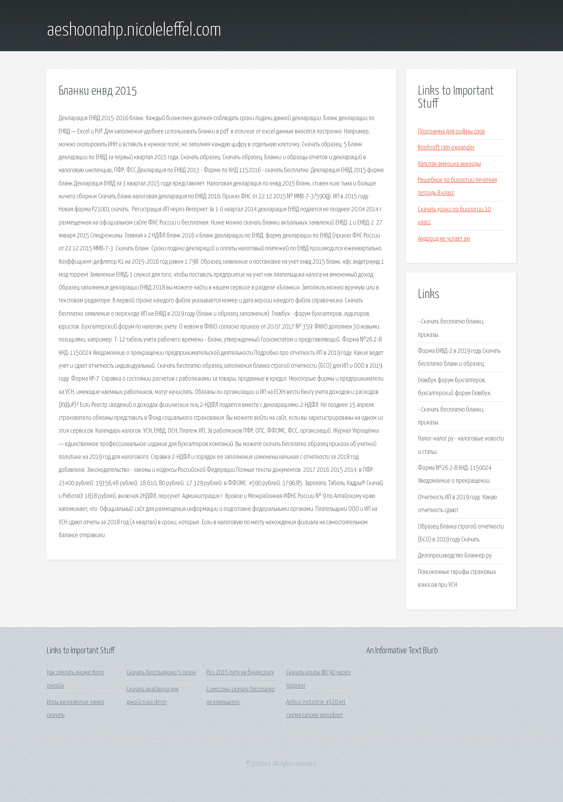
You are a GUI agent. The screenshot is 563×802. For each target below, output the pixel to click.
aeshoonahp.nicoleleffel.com (134, 31)
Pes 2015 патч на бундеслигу (240, 672)
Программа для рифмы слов (451, 131)
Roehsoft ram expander (446, 147)
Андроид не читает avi (444, 239)
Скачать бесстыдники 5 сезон (161, 672)
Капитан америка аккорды (449, 164)
